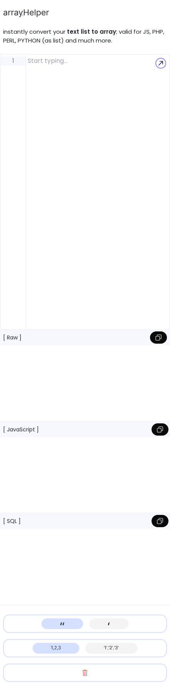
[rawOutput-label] (85, 381)
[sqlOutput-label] (85, 565)
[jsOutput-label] (85, 473)
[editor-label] (97, 192)
